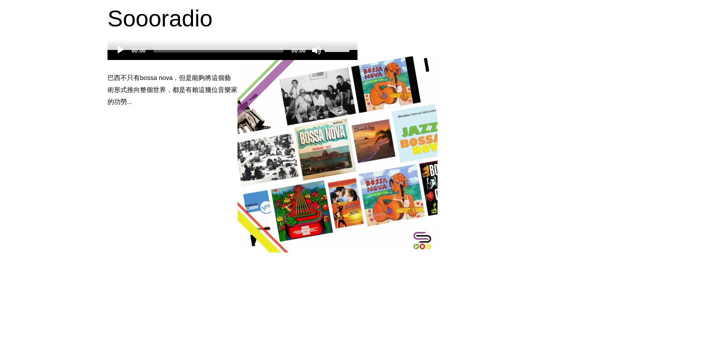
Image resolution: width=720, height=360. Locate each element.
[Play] (121, 50)
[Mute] (317, 50)
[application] (233, 55)
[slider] (219, 50)
